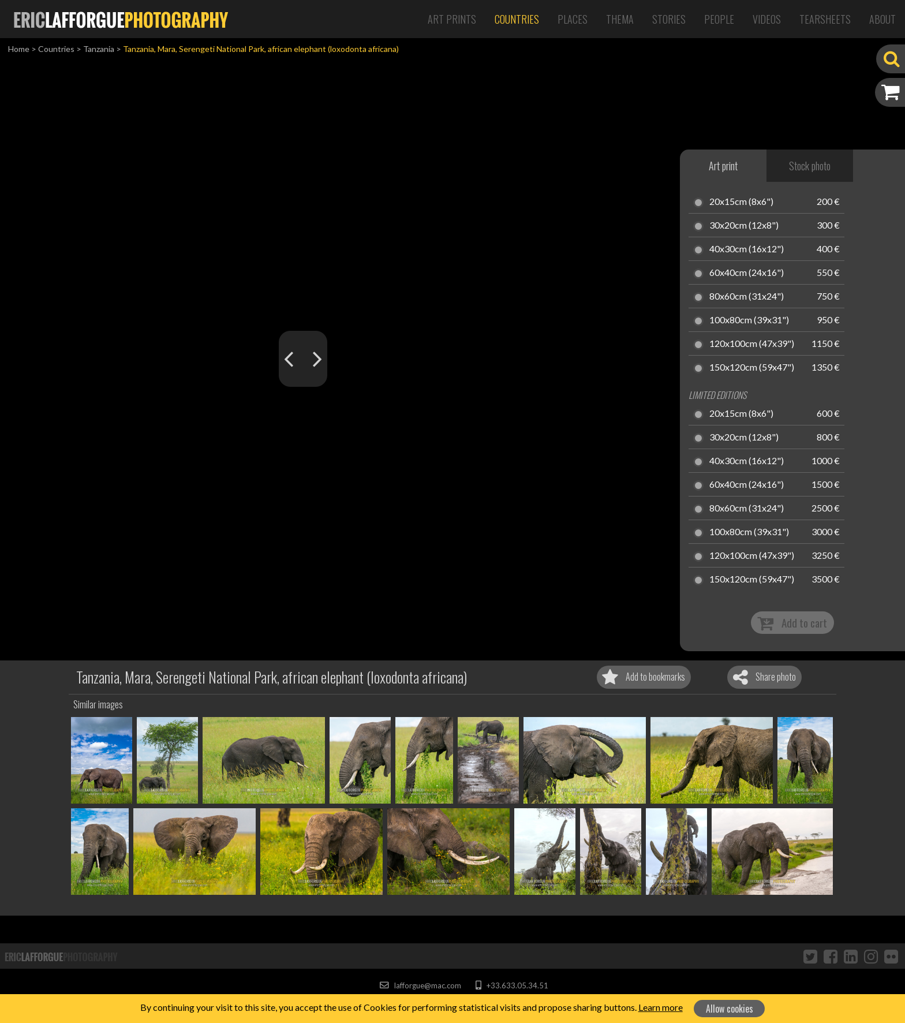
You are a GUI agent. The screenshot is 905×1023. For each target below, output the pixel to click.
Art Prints (452, 19)
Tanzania (98, 49)
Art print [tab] (723, 165)
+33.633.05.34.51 (512, 985)
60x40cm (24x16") (746, 273)
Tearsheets (825, 19)
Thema (620, 19)
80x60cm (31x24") (746, 296)
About (882, 19)
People (719, 19)
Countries (517, 19)
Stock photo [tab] (810, 165)
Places (573, 19)
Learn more (660, 1007)
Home (18, 49)
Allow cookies (729, 1008)
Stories (669, 19)
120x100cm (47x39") (751, 344)
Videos (767, 19)
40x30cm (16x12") (746, 249)
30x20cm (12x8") (744, 225)
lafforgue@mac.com (420, 985)
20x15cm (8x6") (741, 202)
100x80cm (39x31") (749, 320)
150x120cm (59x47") (751, 367)
